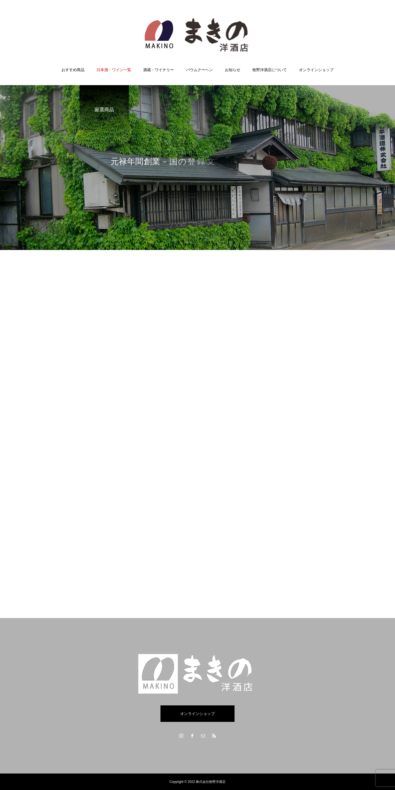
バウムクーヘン (199, 70)
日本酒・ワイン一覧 (114, 70)
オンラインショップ (316, 70)
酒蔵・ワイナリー (158, 70)
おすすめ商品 (72, 70)
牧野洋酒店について (269, 70)
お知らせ (232, 70)
